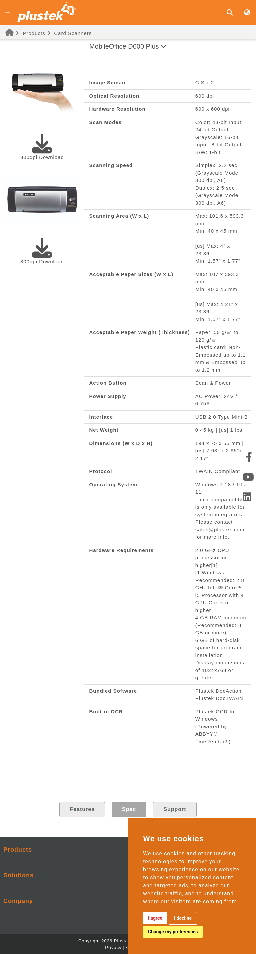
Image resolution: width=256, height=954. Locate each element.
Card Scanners (73, 33)
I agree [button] (155, 918)
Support (174, 809)
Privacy (113, 947)
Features (82, 809)
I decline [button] (183, 918)
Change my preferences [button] (173, 931)
